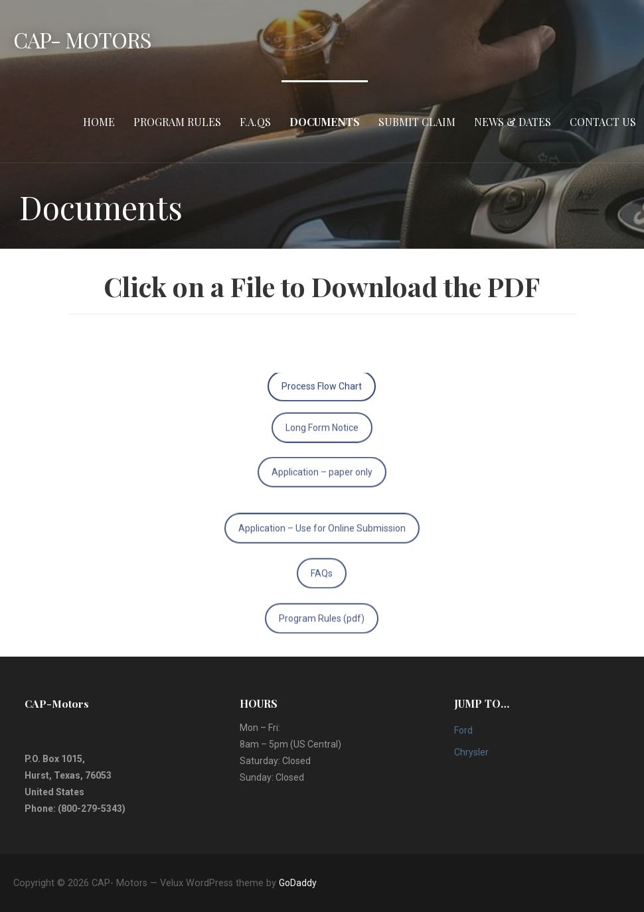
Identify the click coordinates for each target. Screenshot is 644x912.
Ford (463, 730)
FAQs (322, 583)
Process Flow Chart (322, 380)
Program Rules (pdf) (321, 628)
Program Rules (177, 122)
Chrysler (471, 752)
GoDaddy (298, 883)
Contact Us (603, 122)
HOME (99, 122)
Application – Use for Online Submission (322, 538)
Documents (324, 122)
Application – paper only (322, 461)
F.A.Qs (255, 122)
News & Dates (512, 122)
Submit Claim (416, 122)
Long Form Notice (322, 417)
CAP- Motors (82, 39)
